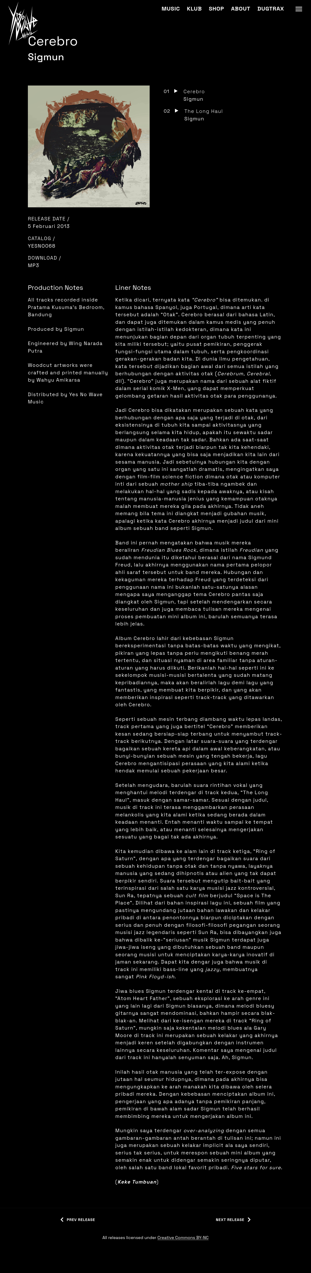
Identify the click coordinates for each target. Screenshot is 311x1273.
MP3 (33, 265)
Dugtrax (270, 8)
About (240, 8)
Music (171, 8)
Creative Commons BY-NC (182, 1237)
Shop (216, 8)
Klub (194, 8)
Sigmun (46, 57)
